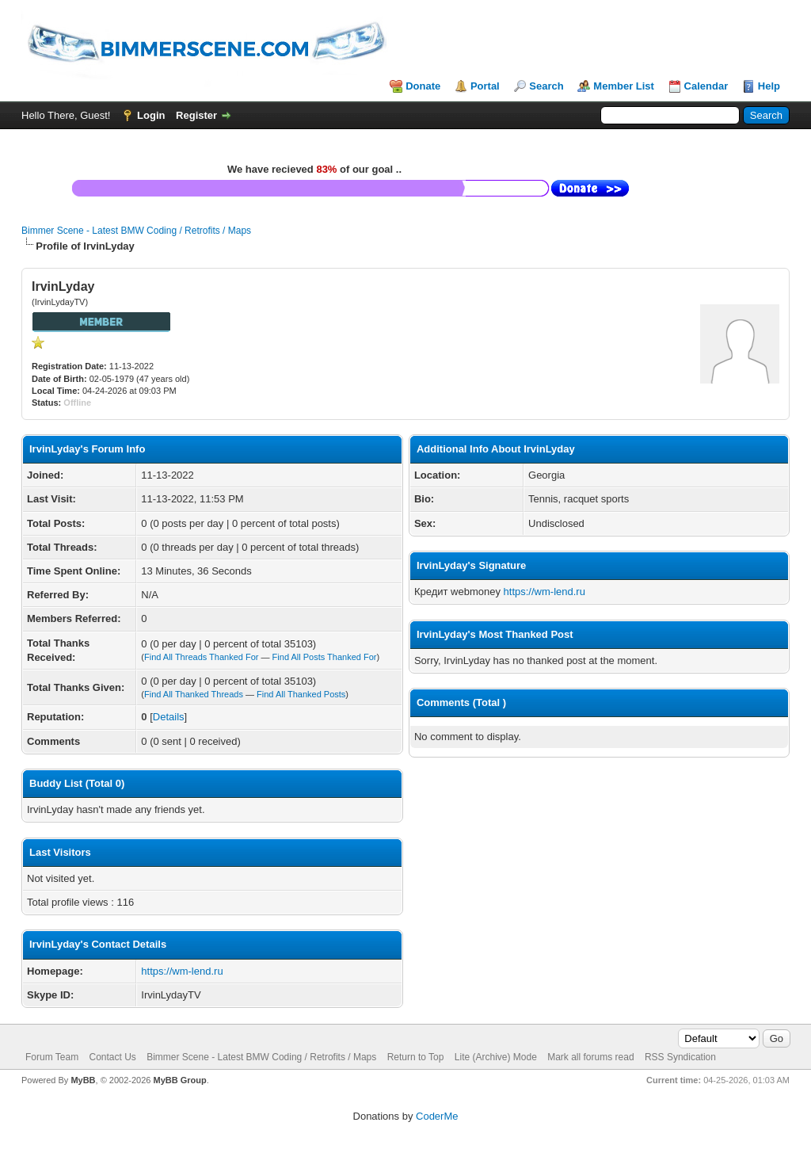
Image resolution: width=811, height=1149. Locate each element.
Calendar (706, 86)
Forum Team (51, 1057)
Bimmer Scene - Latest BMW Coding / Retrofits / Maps (136, 230)
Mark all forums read (590, 1057)
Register (196, 115)
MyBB (82, 1080)
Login (151, 115)
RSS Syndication (680, 1057)
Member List (623, 86)
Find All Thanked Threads (193, 694)
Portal (485, 86)
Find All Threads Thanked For (201, 657)
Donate (423, 86)
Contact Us (112, 1057)
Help (769, 86)
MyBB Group (179, 1080)
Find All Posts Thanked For (324, 657)
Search (546, 86)
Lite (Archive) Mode (496, 1057)
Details (169, 717)
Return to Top (415, 1057)
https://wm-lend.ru (182, 971)
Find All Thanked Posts (301, 694)
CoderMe (437, 1116)
